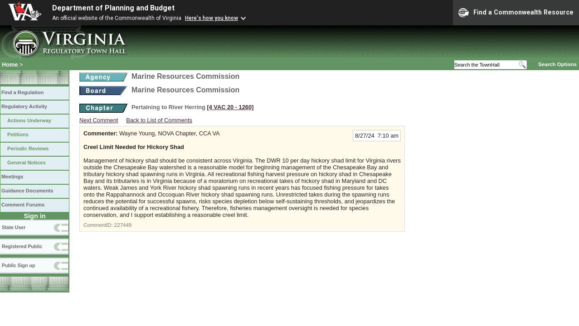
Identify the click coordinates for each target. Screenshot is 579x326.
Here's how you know (211, 18)
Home (10, 64)
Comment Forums (22, 204)
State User (13, 227)
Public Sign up (18, 265)
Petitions (18, 134)
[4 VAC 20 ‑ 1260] (230, 107)
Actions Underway (29, 120)
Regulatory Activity (24, 106)
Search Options (557, 64)
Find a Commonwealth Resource (516, 12)
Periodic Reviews (28, 148)
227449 (122, 225)
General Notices (26, 162)
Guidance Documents (27, 190)
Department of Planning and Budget (113, 8)
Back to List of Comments (159, 120)
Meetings (12, 176)
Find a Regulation (22, 92)
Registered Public (22, 246)
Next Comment (98, 120)
